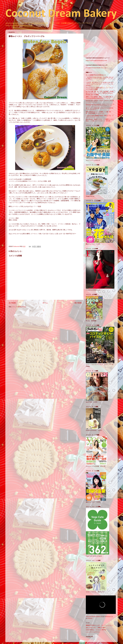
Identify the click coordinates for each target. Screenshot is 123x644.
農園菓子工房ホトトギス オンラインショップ (99, 625)
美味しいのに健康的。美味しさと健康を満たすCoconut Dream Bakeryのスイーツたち (99, 97)
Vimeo (90, 618)
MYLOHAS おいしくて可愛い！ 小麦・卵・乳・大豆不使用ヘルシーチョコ (99, 112)
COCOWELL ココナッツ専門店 (96, 630)
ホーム (45, 303)
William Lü (109, 616)
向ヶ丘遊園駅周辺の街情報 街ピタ (96, 75)
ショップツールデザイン (94, 632)
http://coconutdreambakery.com (96, 60)
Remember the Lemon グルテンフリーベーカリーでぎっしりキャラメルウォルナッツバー (100, 105)
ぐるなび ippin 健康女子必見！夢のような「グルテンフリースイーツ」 (100, 116)
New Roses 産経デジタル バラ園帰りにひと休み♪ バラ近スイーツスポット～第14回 (100, 119)
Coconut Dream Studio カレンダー (96, 67)
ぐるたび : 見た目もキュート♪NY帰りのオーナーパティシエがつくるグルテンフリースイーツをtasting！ (100, 84)
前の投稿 (78, 303)
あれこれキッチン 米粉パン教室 (95, 627)
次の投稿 (12, 303)
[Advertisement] (100, 42)
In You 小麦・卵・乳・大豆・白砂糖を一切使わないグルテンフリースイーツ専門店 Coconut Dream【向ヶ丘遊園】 (100, 93)
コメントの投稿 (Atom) (19, 306)
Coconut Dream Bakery (61, 14)
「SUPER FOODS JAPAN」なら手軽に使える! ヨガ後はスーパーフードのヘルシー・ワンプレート (100, 78)
